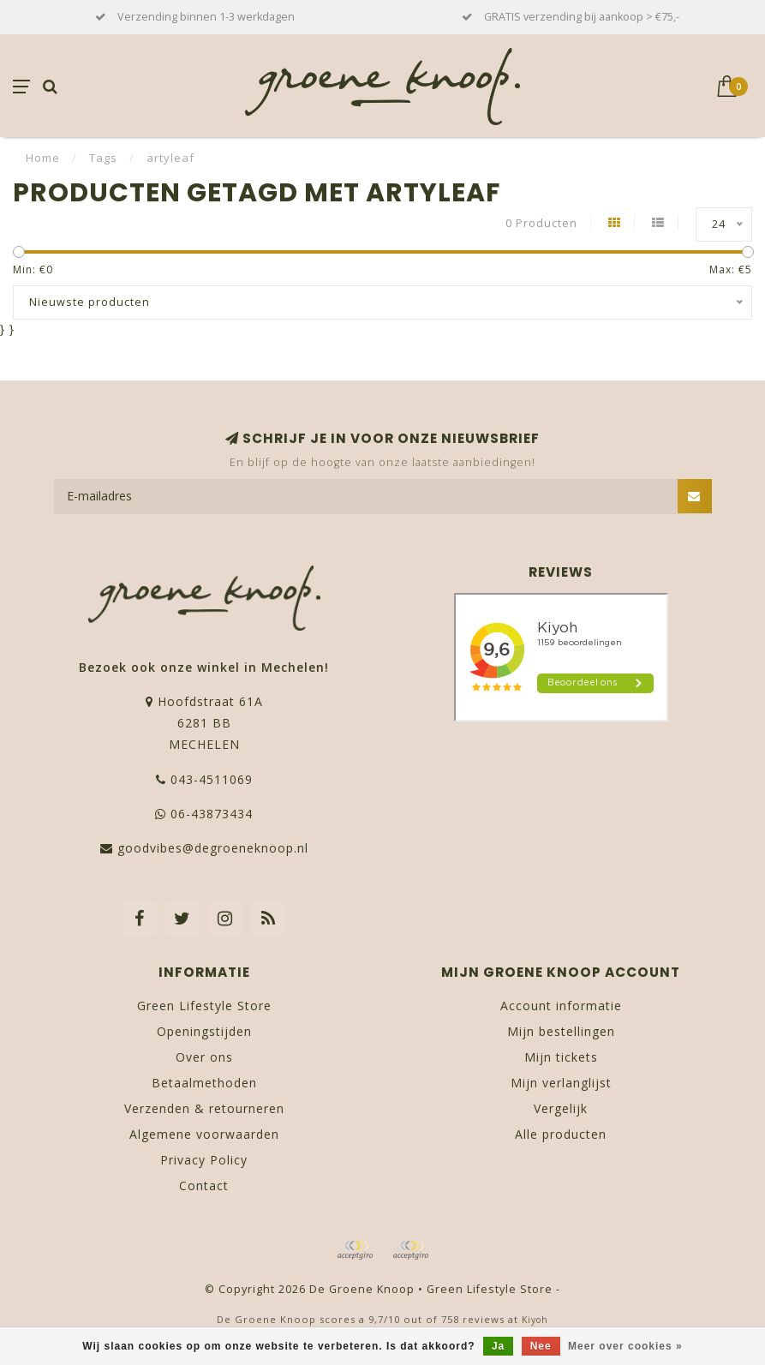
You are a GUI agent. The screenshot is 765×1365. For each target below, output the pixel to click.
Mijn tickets (561, 1057)
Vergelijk (561, 1108)
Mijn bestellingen (561, 1031)
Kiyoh (535, 1320)
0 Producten (541, 223)
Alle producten (561, 1134)
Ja (498, 1346)
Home (43, 157)
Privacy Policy (204, 1160)
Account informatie (561, 1005)
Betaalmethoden (204, 1083)
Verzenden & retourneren (204, 1108)
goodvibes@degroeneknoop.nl (212, 848)
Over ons (204, 1057)
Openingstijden (204, 1031)
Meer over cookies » (625, 1346)
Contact (204, 1185)
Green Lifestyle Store (204, 1005)
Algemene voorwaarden (204, 1134)
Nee (541, 1346)
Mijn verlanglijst (561, 1083)
